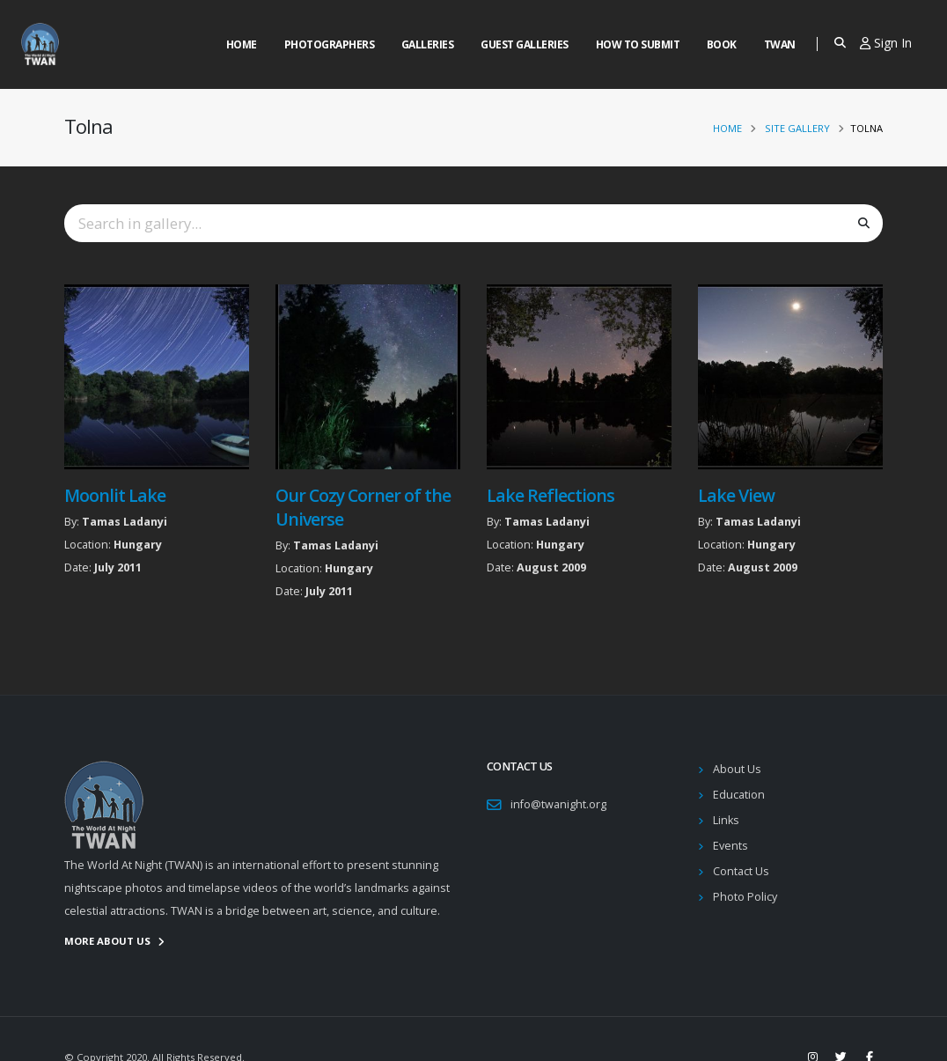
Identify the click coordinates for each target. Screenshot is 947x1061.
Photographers (329, 44)
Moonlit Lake (114, 495)
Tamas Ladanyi (124, 521)
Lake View (736, 495)
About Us (737, 769)
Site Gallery (797, 128)
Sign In (886, 42)
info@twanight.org (558, 804)
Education (739, 794)
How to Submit (638, 44)
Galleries (427, 44)
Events (730, 845)
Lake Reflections (550, 495)
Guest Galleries (525, 44)
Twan (780, 44)
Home (241, 44)
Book (722, 44)
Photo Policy (745, 896)
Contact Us (741, 871)
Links (726, 820)
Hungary (138, 544)
